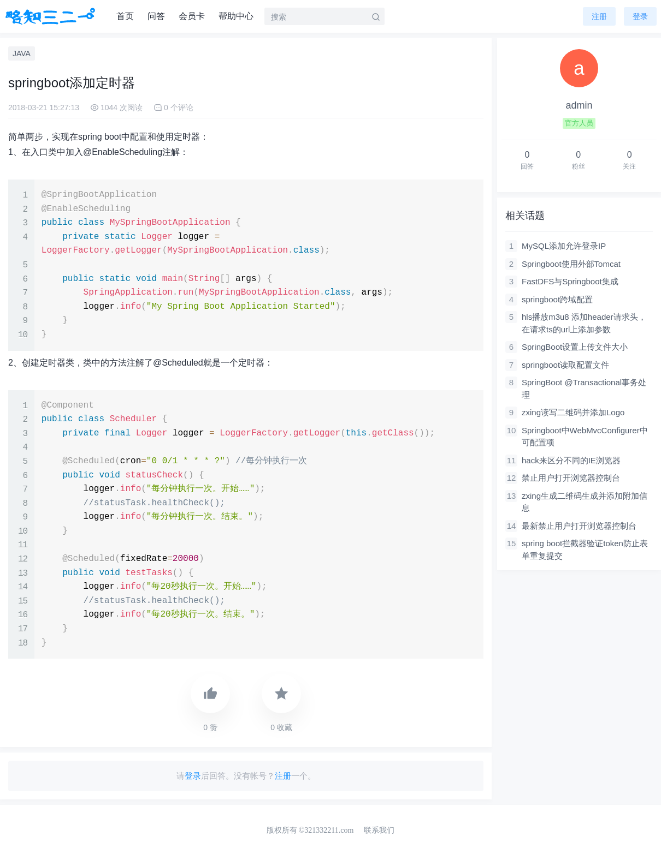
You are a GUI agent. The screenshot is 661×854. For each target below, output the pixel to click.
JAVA (22, 53)
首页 (125, 16)
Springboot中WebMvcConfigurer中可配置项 (585, 436)
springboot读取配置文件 (565, 364)
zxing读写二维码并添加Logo (573, 412)
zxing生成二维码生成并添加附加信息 (584, 502)
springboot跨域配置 (557, 299)
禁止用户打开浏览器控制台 (571, 477)
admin (578, 105)
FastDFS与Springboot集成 (570, 281)
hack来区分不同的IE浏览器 (571, 460)
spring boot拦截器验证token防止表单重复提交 (585, 549)
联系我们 (379, 830)
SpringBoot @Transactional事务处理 (584, 388)
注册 (599, 16)
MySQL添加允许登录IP (564, 245)
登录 (193, 775)
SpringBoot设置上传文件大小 (575, 346)
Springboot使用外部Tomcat (571, 263)
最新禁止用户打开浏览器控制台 (579, 525)
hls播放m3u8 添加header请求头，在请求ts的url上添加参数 (584, 323)
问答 (156, 16)
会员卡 (192, 16)
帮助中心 (236, 16)
